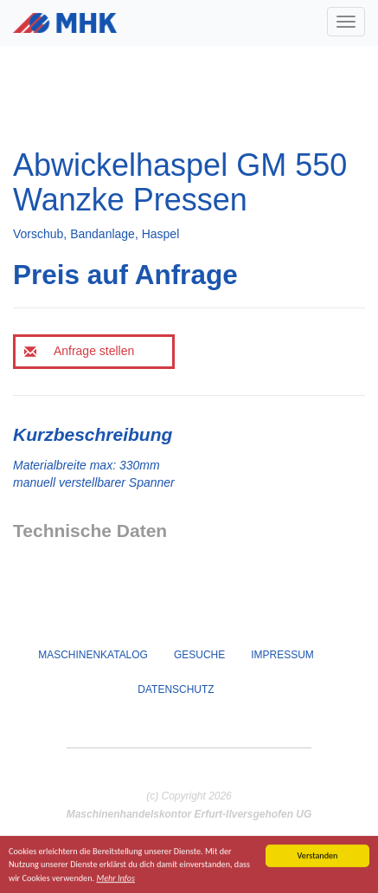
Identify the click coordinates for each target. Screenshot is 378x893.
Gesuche (199, 655)
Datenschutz (176, 689)
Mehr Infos (115, 878)
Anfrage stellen (79, 351)
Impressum (282, 655)
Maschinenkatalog (93, 655)
